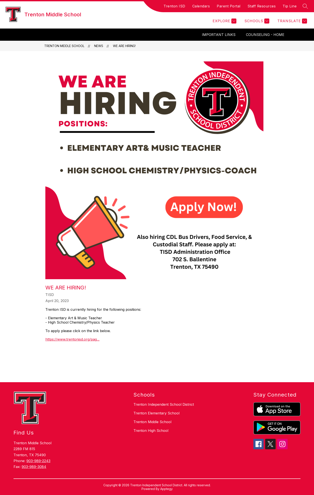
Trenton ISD (174, 6)
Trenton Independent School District (163, 404)
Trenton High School (150, 430)
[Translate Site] (291, 21)
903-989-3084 (34, 467)
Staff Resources (261, 6)
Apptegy (166, 489)
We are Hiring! (124, 46)
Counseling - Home (265, 34)
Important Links (219, 34)
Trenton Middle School (64, 46)
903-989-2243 (38, 461)
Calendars (201, 6)
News (98, 46)
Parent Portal (229, 6)
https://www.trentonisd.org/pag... (72, 339)
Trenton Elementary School (156, 413)
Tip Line (290, 6)
